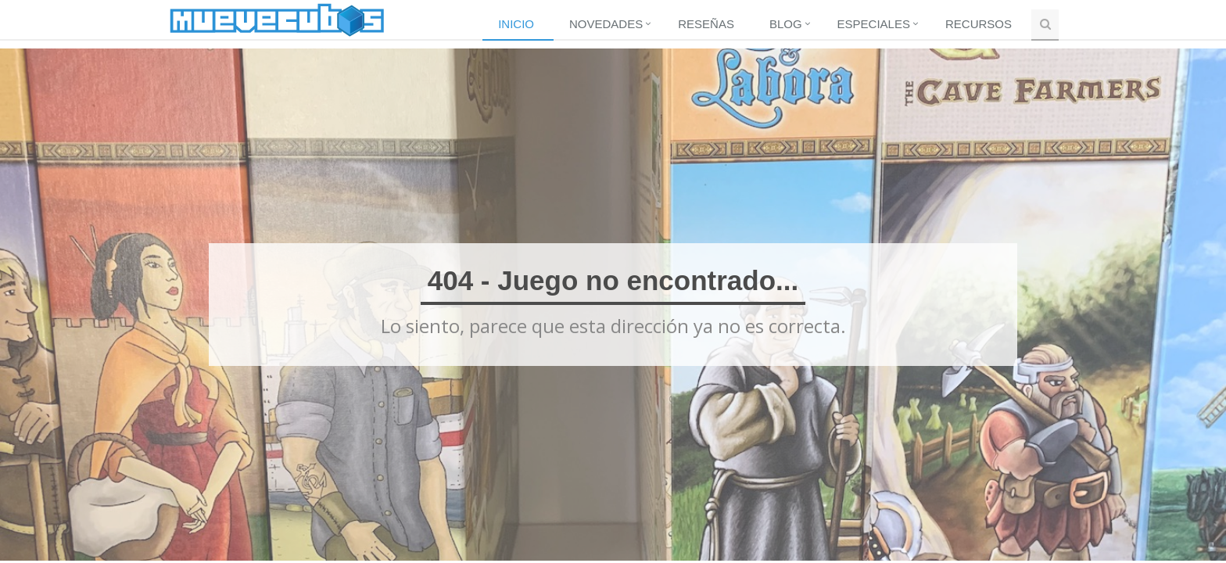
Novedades (606, 23)
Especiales (873, 23)
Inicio (516, 23)
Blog (785, 23)
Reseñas (706, 23)
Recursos (978, 23)
